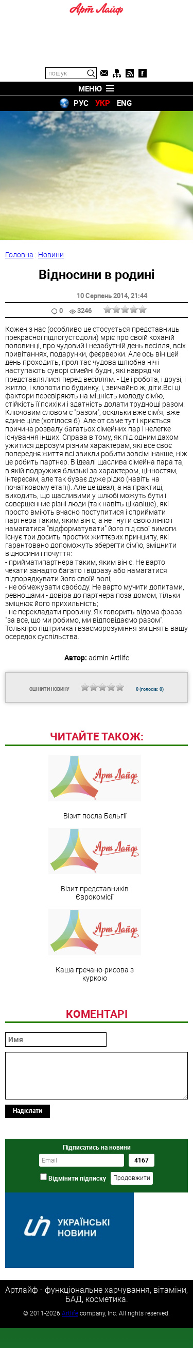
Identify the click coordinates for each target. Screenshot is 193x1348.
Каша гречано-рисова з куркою (94, 1016)
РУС (81, 103)
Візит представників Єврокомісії (94, 935)
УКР (102, 103)
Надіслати (27, 1181)
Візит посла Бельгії (94, 858)
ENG (124, 103)
